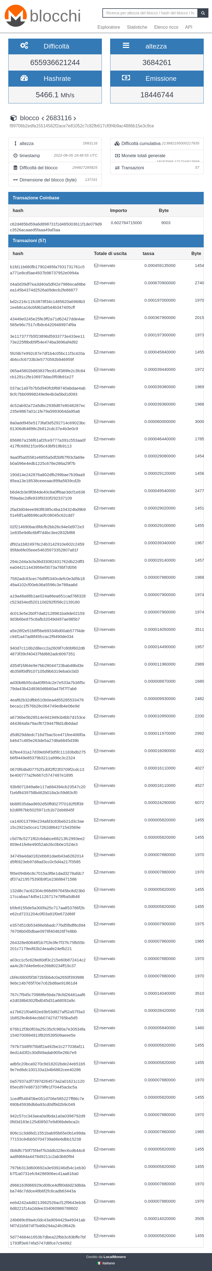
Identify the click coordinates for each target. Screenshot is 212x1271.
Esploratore (108, 27)
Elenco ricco (166, 27)
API (188, 27)
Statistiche (137, 27)
